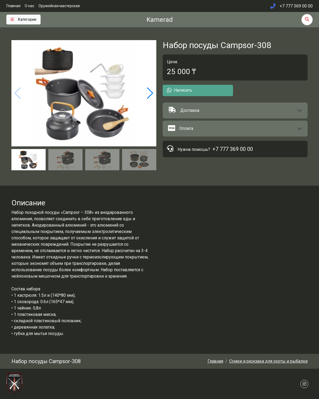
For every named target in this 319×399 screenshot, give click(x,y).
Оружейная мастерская (59, 6)
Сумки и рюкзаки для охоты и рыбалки (268, 361)
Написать (179, 90)
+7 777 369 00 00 (232, 149)
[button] (235, 110)
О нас (29, 6)
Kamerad (159, 19)
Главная (13, 6)
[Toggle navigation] (23, 19)
